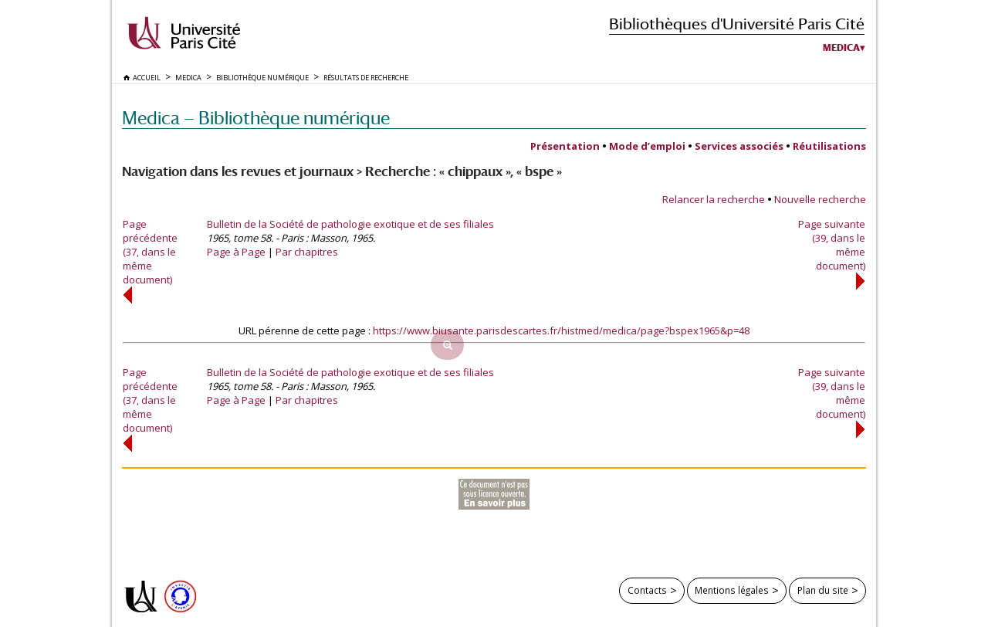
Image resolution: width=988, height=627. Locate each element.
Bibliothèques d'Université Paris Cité (736, 23)
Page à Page (236, 252)
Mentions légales (732, 590)
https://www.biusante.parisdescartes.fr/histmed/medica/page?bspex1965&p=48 (561, 330)
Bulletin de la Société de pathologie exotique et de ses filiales (350, 224)
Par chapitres (307, 252)
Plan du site (822, 590)
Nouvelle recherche (820, 199)
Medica (841, 47)
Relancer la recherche (713, 199)
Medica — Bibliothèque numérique (256, 117)
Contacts (647, 590)
